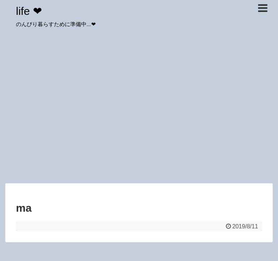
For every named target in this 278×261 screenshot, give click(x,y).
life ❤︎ (29, 11)
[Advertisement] (139, 127)
